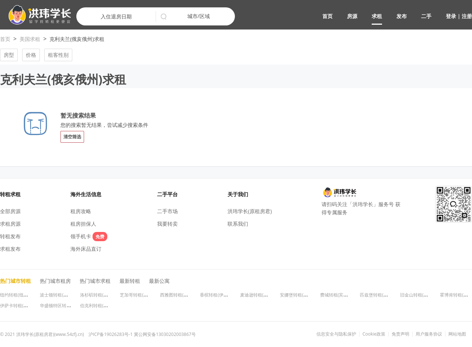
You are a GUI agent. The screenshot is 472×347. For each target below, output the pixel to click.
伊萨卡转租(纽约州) (19, 305)
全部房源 (10, 211)
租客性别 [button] (58, 54)
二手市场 (167, 211)
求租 (377, 16)
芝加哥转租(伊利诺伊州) (143, 295)
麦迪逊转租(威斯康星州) (263, 295)
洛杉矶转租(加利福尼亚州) (105, 295)
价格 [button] (31, 54)
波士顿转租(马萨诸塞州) (63, 295)
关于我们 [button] (238, 194)
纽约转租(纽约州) (17, 295)
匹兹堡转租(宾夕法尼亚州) (385, 295)
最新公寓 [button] (159, 280)
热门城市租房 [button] (55, 280)
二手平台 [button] (167, 194)
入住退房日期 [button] (116, 16)
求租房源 (10, 223)
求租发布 (10, 248)
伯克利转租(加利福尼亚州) (105, 305)
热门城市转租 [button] (15, 280)
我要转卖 (167, 223)
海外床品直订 (85, 248)
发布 (401, 16)
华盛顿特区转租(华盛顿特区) (68, 305)
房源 (352, 16)
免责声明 (400, 334)
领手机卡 (88, 236)
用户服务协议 (429, 334)
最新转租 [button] (129, 280)
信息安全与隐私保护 (336, 334)
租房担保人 (83, 223)
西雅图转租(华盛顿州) (181, 295)
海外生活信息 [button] (85, 194)
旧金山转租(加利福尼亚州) (425, 295)
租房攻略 (80, 211)
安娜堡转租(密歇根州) (301, 295)
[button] (36, 15)
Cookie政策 (373, 334)
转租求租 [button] (10, 194)
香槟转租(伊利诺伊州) (221, 295)
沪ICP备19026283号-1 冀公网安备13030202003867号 (142, 334)
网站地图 (457, 334)
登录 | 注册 (459, 16)
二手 (426, 16)
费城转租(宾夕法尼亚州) (343, 295)
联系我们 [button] (238, 223)
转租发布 (10, 236)
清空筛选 (72, 136)
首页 (327, 16)
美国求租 (30, 38)
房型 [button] (9, 54)
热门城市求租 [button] (95, 280)
